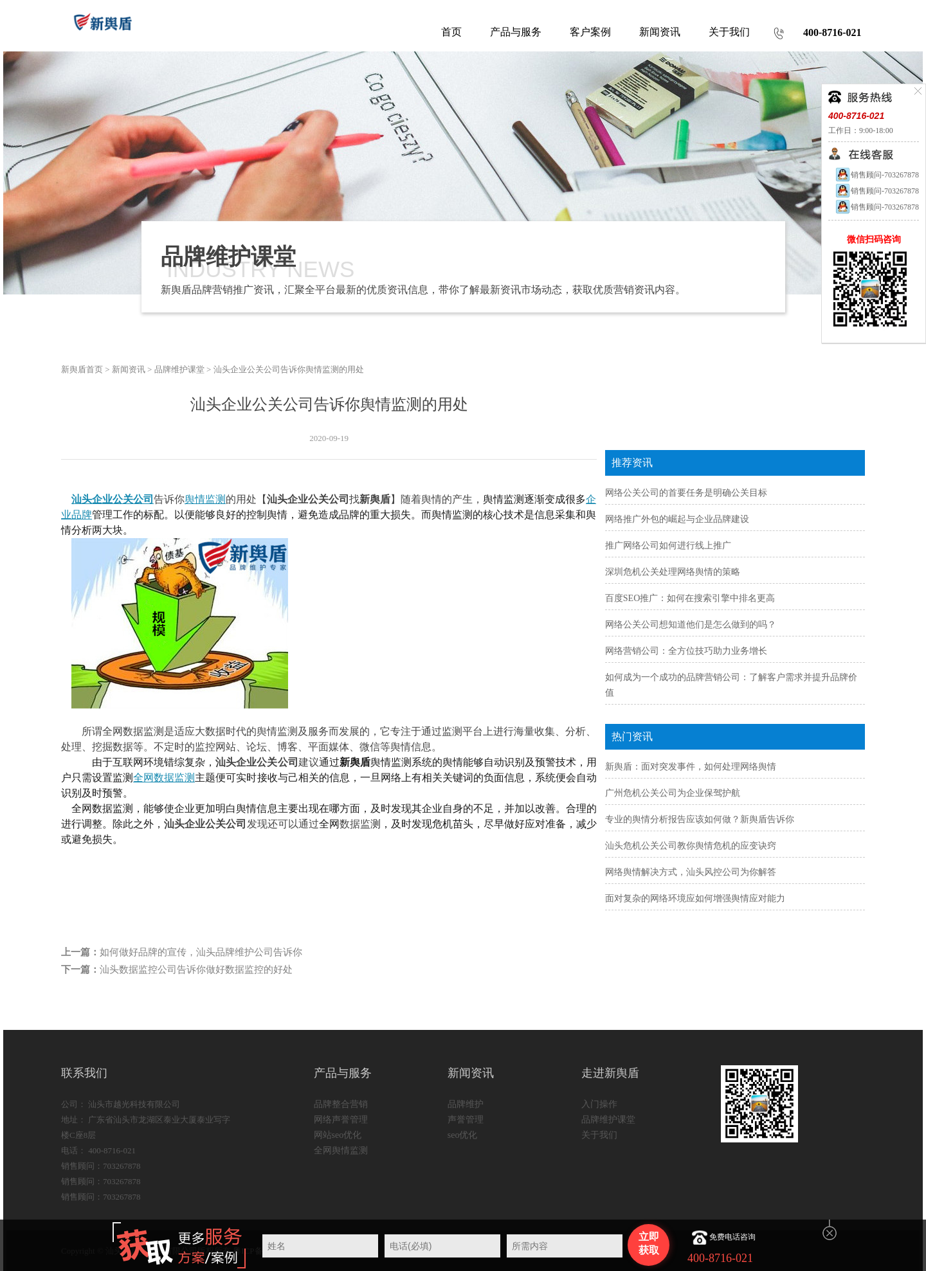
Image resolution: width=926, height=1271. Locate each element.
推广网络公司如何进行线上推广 (668, 545)
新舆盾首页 (82, 369)
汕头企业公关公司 (112, 499)
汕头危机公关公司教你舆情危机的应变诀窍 (690, 846)
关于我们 (599, 1135)
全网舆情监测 (341, 1150)
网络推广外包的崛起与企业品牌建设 (677, 519)
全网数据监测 (164, 777)
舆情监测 (205, 499)
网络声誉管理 (341, 1119)
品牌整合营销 (341, 1104)
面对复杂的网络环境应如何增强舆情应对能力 (695, 898)
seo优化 (463, 1135)
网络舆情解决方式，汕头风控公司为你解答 (690, 872)
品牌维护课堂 (179, 369)
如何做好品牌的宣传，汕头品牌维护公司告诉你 (201, 952)
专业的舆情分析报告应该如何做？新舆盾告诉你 (699, 819)
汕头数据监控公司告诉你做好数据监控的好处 (196, 969)
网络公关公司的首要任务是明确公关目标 (686, 493)
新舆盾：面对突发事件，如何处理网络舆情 (690, 766)
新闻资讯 (128, 369)
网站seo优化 (338, 1135)
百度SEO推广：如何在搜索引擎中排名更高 (690, 598)
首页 (451, 31)
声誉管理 (466, 1119)
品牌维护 (466, 1104)
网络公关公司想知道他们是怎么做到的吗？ (690, 624)
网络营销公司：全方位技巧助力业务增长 (686, 651)
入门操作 (599, 1104)
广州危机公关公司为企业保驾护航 (672, 793)
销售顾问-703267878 (877, 174)
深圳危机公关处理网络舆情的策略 (672, 572)
